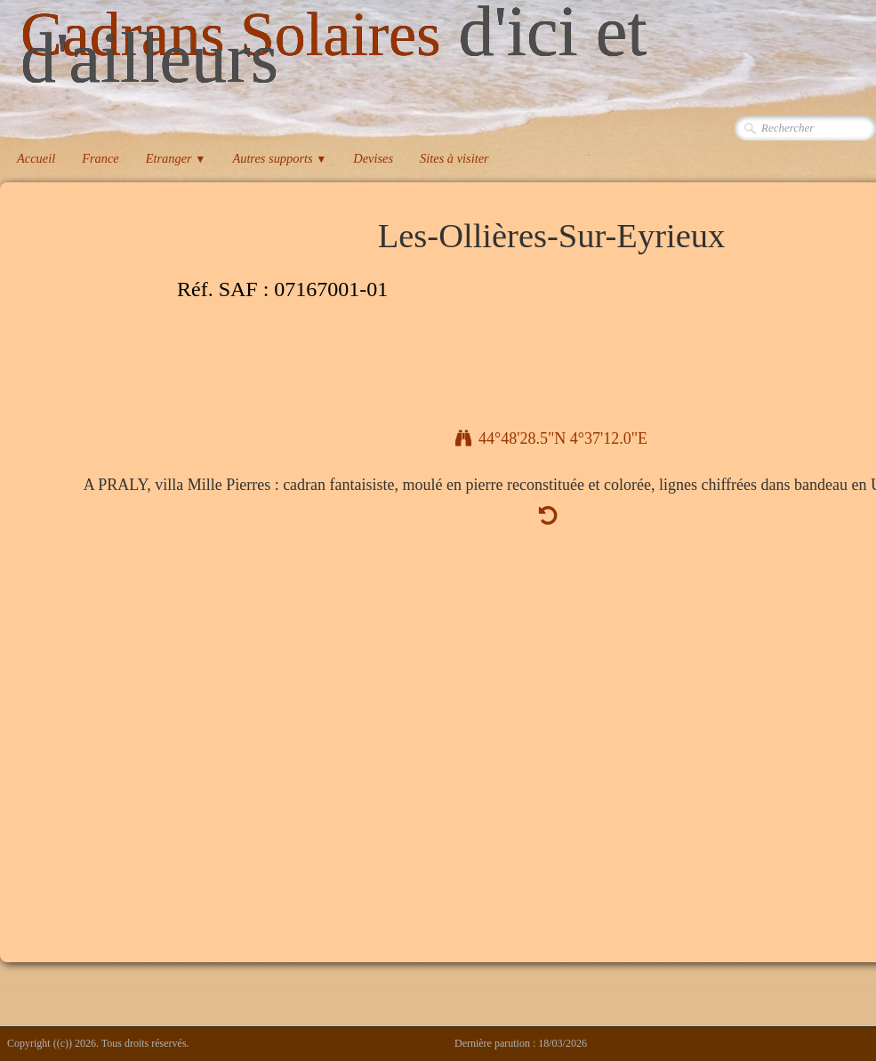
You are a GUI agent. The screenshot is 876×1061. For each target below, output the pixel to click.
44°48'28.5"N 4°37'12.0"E (551, 438)
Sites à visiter (454, 158)
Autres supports (279, 158)
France (100, 158)
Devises (373, 158)
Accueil (36, 158)
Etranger (176, 158)
